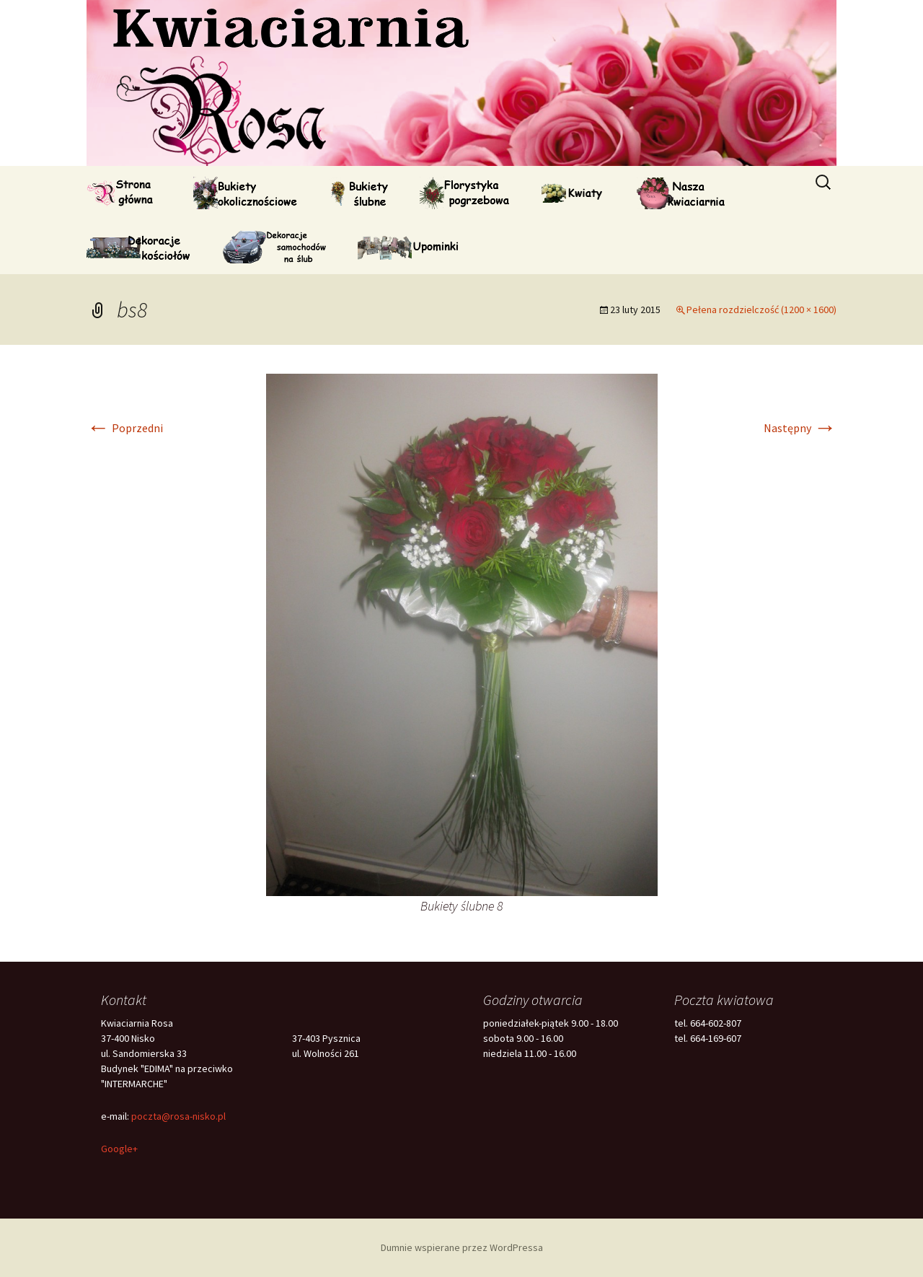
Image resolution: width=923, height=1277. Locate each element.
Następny (800, 428)
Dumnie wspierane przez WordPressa (462, 1247)
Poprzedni (125, 428)
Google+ (119, 1148)
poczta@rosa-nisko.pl (178, 1116)
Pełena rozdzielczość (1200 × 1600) (761, 309)
